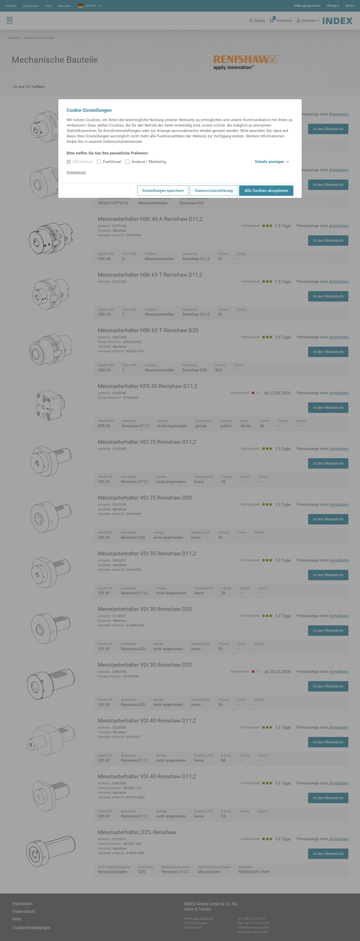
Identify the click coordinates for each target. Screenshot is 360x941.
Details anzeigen (272, 161)
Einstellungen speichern (163, 190)
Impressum (76, 172)
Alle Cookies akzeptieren (266, 190)
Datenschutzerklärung (214, 190)
